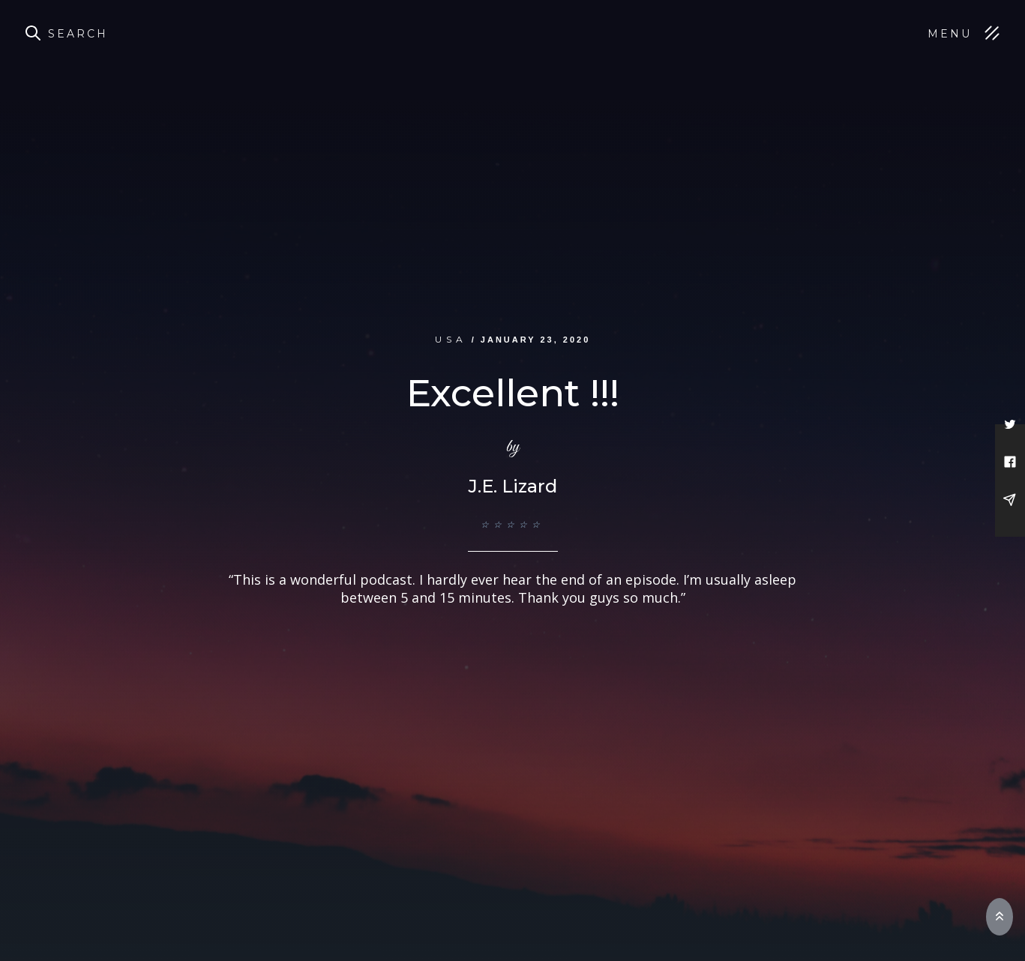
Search (78, 33)
